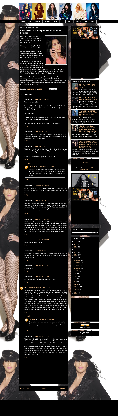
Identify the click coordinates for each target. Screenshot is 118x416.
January (76, 289)
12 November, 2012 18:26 (41, 146)
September (77, 268)
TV (62, 21)
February (77, 287)
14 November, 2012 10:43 (41, 251)
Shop (92, 21)
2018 (76, 241)
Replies (29, 163)
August (76, 271)
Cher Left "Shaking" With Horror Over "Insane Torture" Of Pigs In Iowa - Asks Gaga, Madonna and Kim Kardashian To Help (88, 144)
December (77, 260)
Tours (69, 21)
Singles (47, 21)
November (77, 263)
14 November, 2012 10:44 (41, 265)
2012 (76, 257)
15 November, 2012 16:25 (41, 336)
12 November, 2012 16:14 (41, 131)
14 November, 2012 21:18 (46, 166)
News (23, 21)
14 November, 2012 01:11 (41, 240)
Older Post (63, 388)
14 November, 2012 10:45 (41, 276)
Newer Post (24, 388)
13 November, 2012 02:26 (41, 200)
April (75, 281)
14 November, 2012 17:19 (42, 287)
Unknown (32, 166)
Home (44, 388)
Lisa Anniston (29, 287)
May (75, 279)
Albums (38, 21)
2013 (76, 255)
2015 (76, 249)
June (75, 276)
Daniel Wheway (32, 89)
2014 (76, 252)
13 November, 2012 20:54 (41, 219)
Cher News (84, 162)
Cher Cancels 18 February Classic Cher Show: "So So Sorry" (87, 86)
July (75, 273)
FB (86, 21)
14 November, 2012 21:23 (46, 319)
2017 (76, 244)
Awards (78, 21)
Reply (26, 126)
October (76, 265)
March (76, 284)
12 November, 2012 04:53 (41, 99)
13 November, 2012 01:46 (41, 185)
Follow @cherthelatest (87, 168)
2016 (76, 247)
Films (55, 21)
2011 (76, 293)
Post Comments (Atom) (48, 395)
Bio (30, 21)
